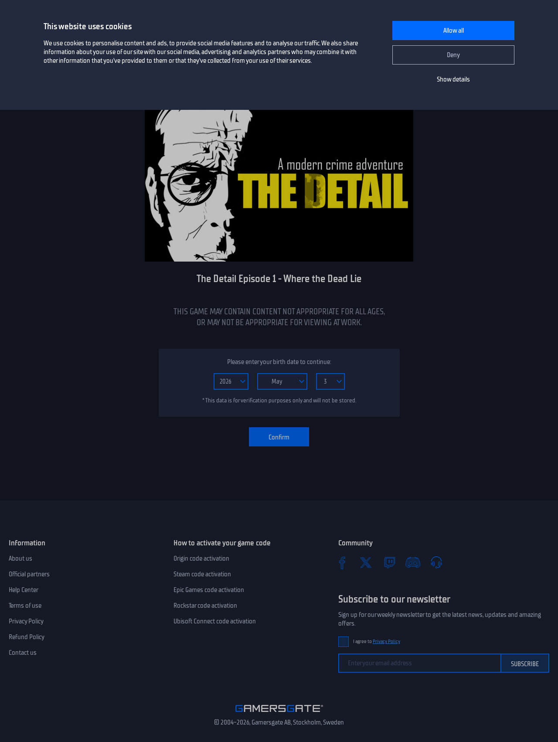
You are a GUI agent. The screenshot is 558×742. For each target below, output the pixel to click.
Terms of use (25, 605)
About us (20, 558)
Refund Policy (26, 637)
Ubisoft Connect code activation (215, 621)
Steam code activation (202, 574)
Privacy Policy (26, 621)
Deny (453, 55)
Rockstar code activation (205, 605)
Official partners (29, 574)
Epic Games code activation (209, 589)
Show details (453, 79)
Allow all (453, 30)
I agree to (376, 641)
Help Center (23, 589)
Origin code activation (201, 558)
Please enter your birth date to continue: (279, 361)
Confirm (279, 437)
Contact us (23, 652)
